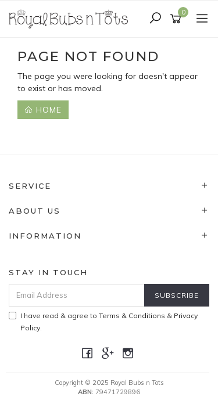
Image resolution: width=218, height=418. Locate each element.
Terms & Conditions (132, 315)
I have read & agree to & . (103, 321)
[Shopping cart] (178, 19)
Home (43, 110)
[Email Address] (77, 295)
